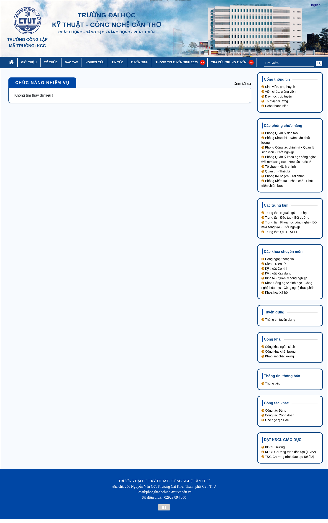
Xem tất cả (242, 84)
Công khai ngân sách (278, 347)
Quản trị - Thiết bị (275, 171)
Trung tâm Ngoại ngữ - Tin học (284, 213)
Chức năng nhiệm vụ (42, 82)
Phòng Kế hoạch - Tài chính (283, 176)
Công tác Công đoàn (277, 415)
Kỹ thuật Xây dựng (276, 273)
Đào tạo (71, 62)
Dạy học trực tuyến (276, 96)
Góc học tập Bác (275, 420)
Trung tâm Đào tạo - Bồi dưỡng (285, 217)
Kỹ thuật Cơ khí (274, 268)
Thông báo (270, 383)
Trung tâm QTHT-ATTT (279, 232)
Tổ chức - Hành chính (278, 166)
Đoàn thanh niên (275, 106)
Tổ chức (51, 62)
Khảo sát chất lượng (277, 356)
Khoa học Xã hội (275, 292)
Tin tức (117, 62)
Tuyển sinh (139, 62)
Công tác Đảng (274, 410)
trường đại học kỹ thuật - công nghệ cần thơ (106, 20)
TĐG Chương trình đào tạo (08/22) (287, 457)
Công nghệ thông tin (277, 259)
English (314, 5)
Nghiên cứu (94, 62)
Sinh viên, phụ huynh (278, 87)
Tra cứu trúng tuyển (228, 62)
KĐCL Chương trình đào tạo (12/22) (288, 452)
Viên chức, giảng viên (278, 91)
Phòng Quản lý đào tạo (279, 133)
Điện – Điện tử (273, 264)
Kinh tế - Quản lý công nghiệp (284, 278)
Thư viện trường (274, 101)
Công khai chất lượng (278, 351)
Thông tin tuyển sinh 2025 (177, 62)
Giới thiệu (29, 62)
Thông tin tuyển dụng (278, 319)
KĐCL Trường (273, 447)
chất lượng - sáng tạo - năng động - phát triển (106, 32)
